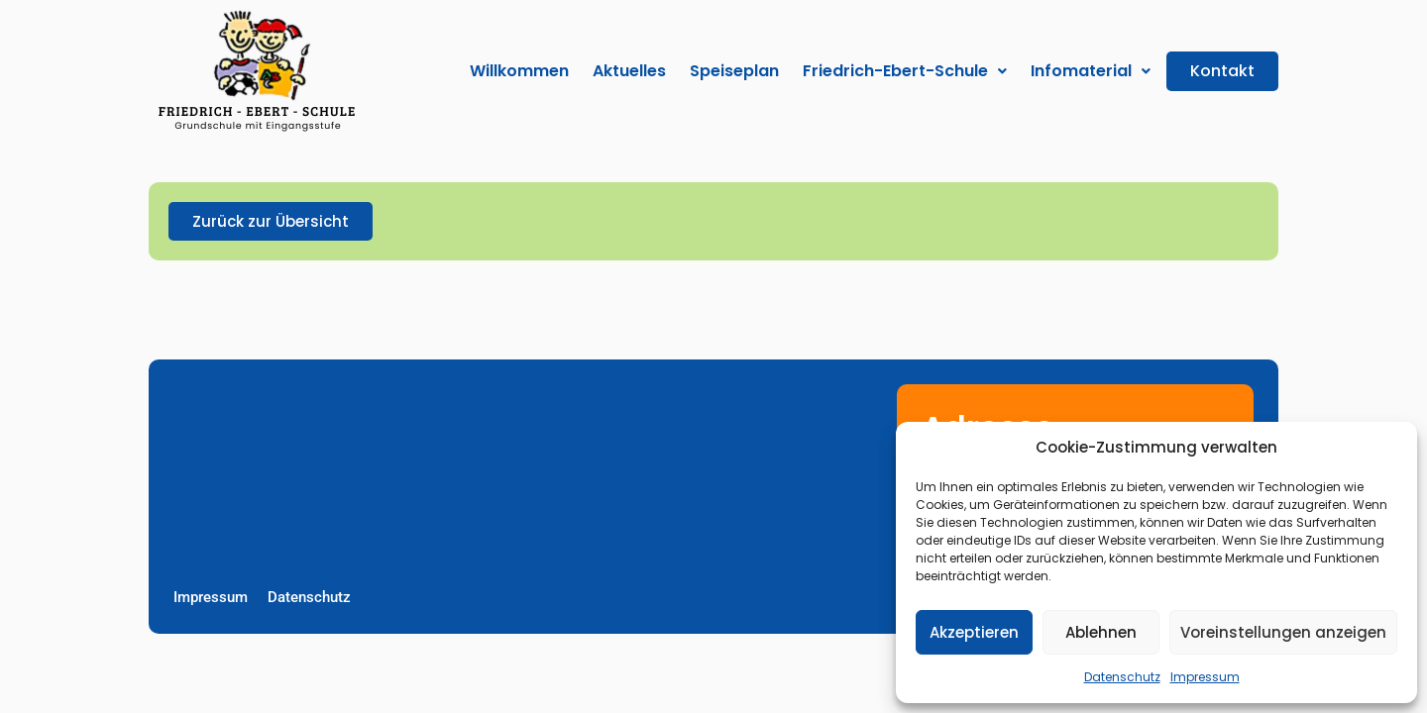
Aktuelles (629, 70)
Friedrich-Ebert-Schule (905, 70)
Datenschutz (1122, 676)
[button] (905, 71)
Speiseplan (734, 70)
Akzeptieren (974, 632)
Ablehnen (1101, 632)
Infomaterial (1091, 70)
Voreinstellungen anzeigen (1283, 632)
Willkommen (519, 70)
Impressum (1205, 676)
